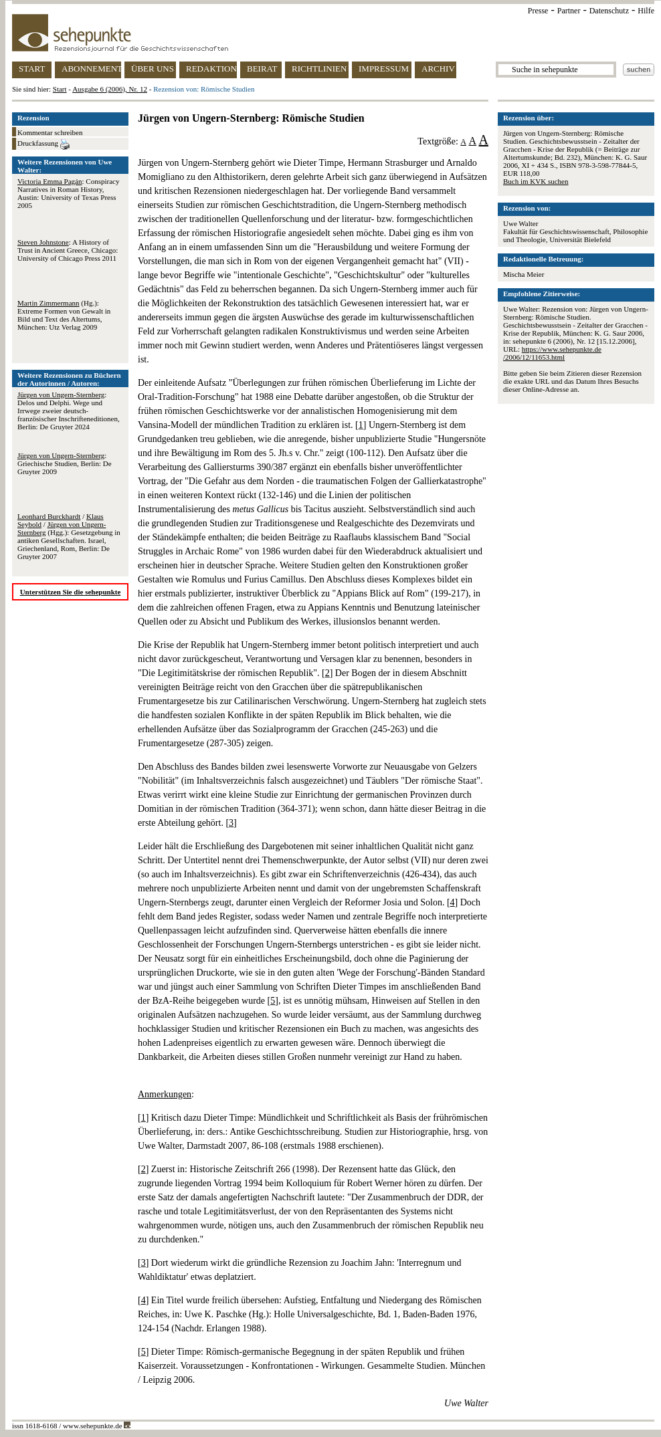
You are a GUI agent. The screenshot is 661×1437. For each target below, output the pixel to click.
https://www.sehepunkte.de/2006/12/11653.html (552, 353)
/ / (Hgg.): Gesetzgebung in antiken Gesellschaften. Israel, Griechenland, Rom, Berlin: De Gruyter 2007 (68, 536)
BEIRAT (262, 69)
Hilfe (646, 10)
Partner (569, 10)
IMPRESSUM (384, 69)
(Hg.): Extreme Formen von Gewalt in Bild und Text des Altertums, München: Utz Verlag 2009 (63, 315)
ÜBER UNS (152, 69)
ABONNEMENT (91, 69)
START (32, 69)
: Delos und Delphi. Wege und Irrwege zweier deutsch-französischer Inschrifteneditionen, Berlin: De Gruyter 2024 (68, 411)
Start (60, 89)
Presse (538, 10)
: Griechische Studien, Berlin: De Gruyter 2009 (64, 463)
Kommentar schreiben (49, 132)
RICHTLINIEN (319, 69)
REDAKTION (211, 69)
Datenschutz (609, 10)
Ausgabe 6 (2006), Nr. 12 (109, 89)
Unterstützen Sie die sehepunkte (70, 592)
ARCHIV (438, 69)
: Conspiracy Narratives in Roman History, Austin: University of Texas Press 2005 (68, 193)
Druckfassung (43, 144)
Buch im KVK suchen (535, 181)
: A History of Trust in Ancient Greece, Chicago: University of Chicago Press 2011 (67, 250)
